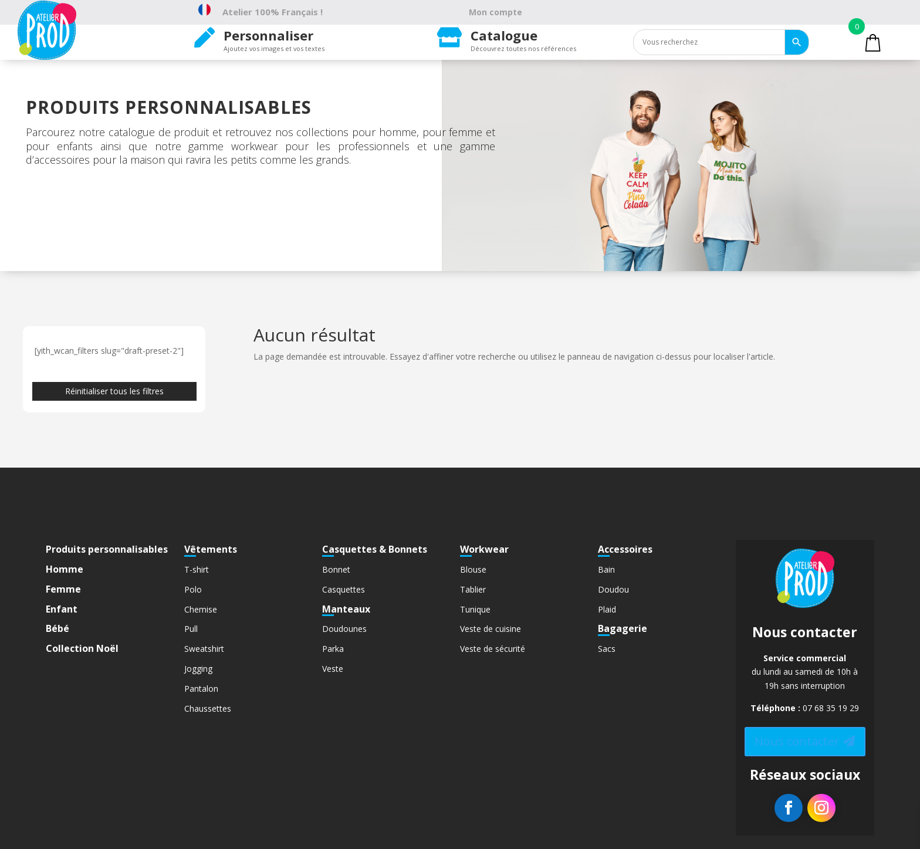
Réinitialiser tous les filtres (114, 391)
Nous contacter (797, 741)
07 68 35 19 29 (831, 707)
